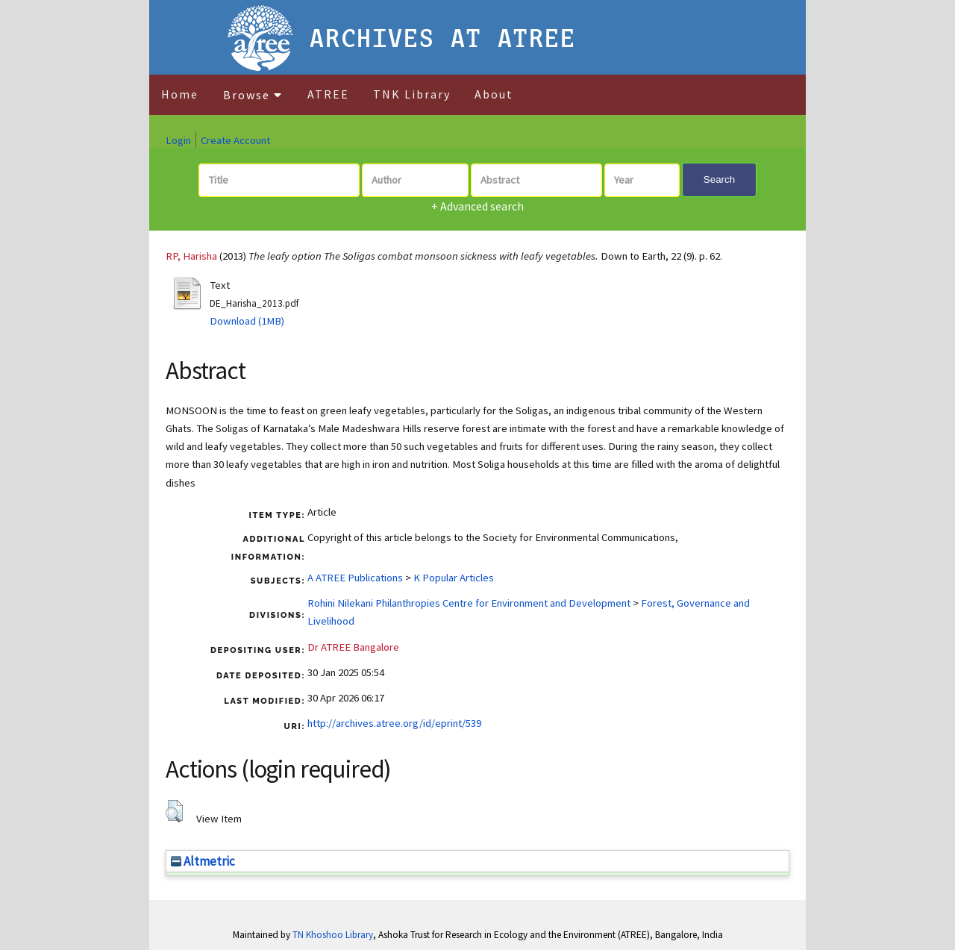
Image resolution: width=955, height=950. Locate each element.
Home (179, 94)
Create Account (235, 140)
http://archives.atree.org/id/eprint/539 (394, 723)
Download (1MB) (247, 321)
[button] (174, 811)
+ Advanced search (477, 206)
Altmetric (203, 861)
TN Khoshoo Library (332, 934)
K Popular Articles (453, 577)
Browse (253, 94)
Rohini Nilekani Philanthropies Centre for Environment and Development (468, 603)
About (494, 94)
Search (719, 179)
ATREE (328, 94)
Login (178, 140)
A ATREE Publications (355, 577)
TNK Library (412, 94)
